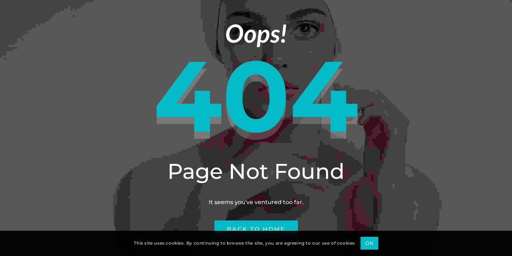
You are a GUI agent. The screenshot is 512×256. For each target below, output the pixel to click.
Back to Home (256, 229)
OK (369, 243)
